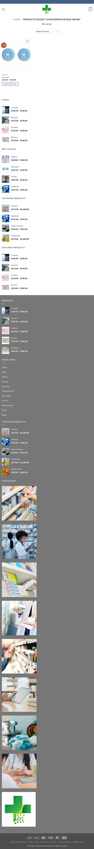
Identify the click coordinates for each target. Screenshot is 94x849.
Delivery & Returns (49, 842)
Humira (5, 400)
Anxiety (5, 381)
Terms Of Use (78, 842)
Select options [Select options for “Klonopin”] (10, 84)
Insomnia (6, 386)
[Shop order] (47, 31)
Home (16, 19)
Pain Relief (6, 396)
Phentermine (7, 405)
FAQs (4, 410)
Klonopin (5, 77)
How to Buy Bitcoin (18, 842)
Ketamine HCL (8, 391)
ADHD (5, 377)
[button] (3, 9)
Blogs (4, 415)
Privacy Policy (65, 842)
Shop (4, 372)
